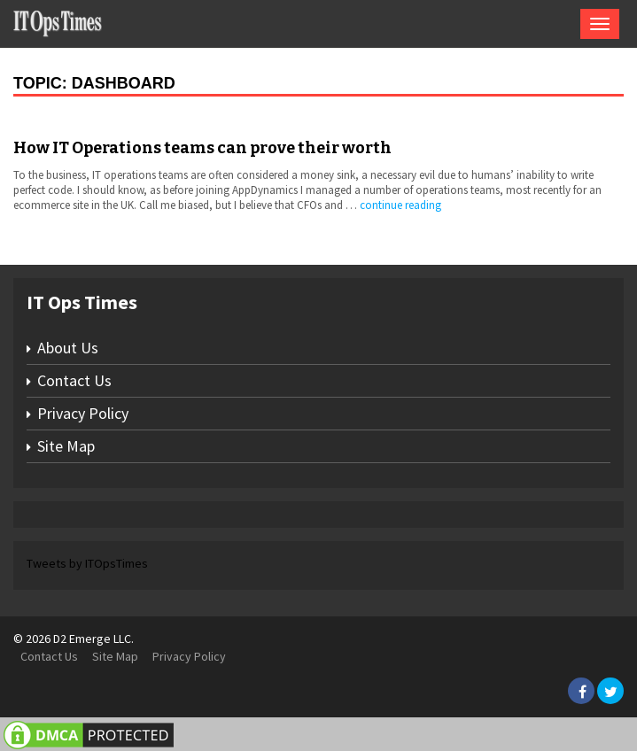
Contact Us (74, 380)
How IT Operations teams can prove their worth (202, 148)
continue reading (400, 205)
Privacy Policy (82, 413)
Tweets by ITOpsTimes (87, 563)
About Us (67, 347)
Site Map (66, 446)
